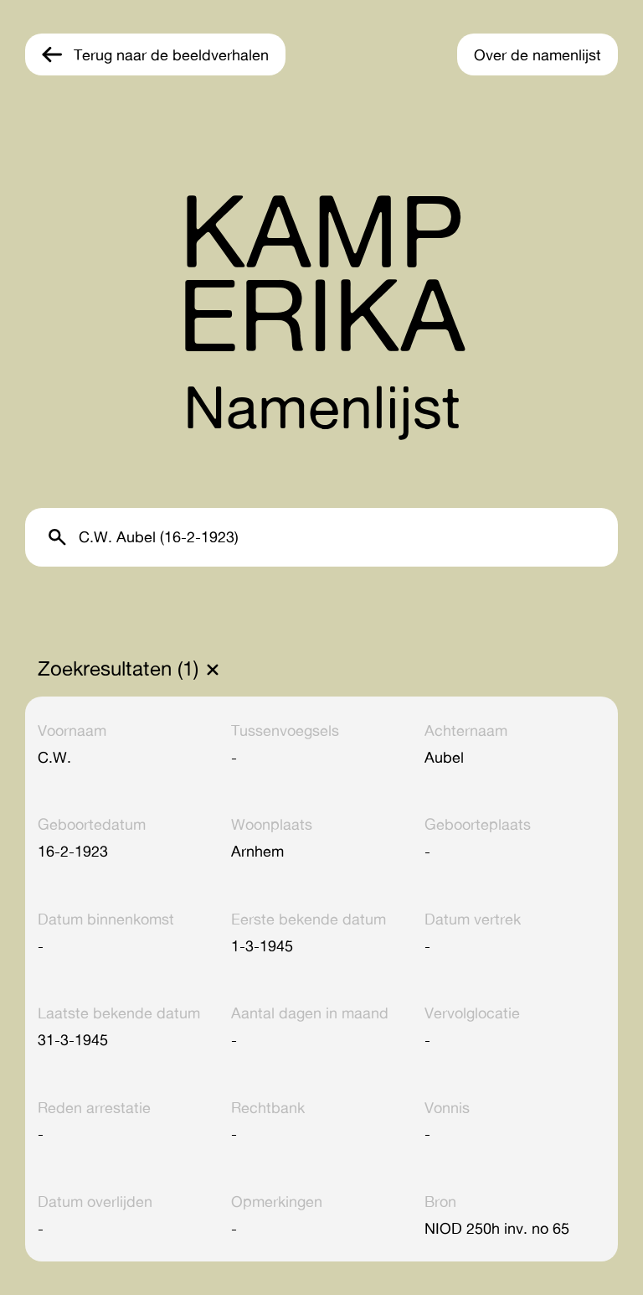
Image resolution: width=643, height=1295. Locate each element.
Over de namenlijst (537, 54)
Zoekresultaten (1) (118, 669)
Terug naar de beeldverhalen (171, 54)
